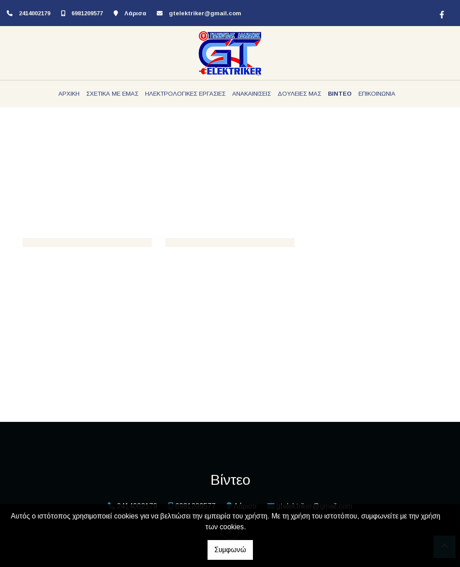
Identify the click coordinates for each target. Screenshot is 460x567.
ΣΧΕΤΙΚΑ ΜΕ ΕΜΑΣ (112, 93)
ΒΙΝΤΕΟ (340, 93)
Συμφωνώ (230, 550)
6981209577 (87, 13)
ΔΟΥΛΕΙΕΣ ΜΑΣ (299, 93)
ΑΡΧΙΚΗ (69, 93)
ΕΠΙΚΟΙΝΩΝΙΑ (376, 93)
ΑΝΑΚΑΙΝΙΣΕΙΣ (251, 93)
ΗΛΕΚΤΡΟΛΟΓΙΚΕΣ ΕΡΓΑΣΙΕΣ (185, 93)
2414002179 (34, 13)
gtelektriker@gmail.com (205, 13)
